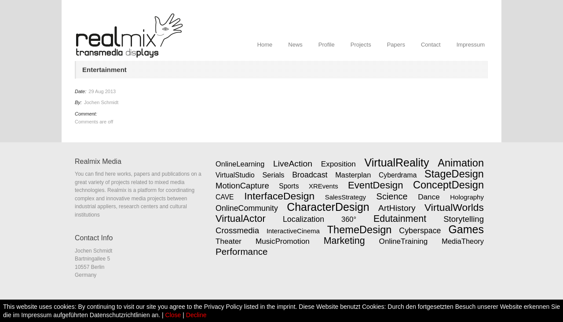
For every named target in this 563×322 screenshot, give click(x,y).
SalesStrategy (345, 197)
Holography (467, 197)
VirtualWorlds (454, 207)
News (295, 44)
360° (348, 219)
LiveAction (292, 163)
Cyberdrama (398, 175)
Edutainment (399, 218)
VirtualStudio (235, 175)
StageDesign (454, 174)
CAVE (225, 197)
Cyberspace (420, 230)
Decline (196, 314)
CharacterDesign (328, 207)
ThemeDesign (359, 229)
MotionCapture (242, 185)
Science (392, 196)
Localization (303, 219)
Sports (289, 186)
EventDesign (375, 185)
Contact (431, 44)
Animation (461, 163)
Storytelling (463, 219)
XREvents (323, 186)
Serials (273, 175)
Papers (396, 44)
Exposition (338, 163)
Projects (361, 44)
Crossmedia (237, 230)
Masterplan (353, 175)
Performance (242, 251)
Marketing (344, 240)
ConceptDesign (448, 185)
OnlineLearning (240, 164)
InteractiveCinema (293, 231)
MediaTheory (463, 241)
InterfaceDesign (279, 196)
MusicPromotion (283, 241)
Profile (326, 44)
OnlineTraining (403, 241)
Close (173, 314)
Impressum (471, 44)
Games (466, 229)
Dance (429, 196)
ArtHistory (397, 208)
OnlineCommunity (247, 208)
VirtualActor (241, 218)
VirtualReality (397, 162)
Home (265, 44)
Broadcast (309, 174)
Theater (228, 241)
